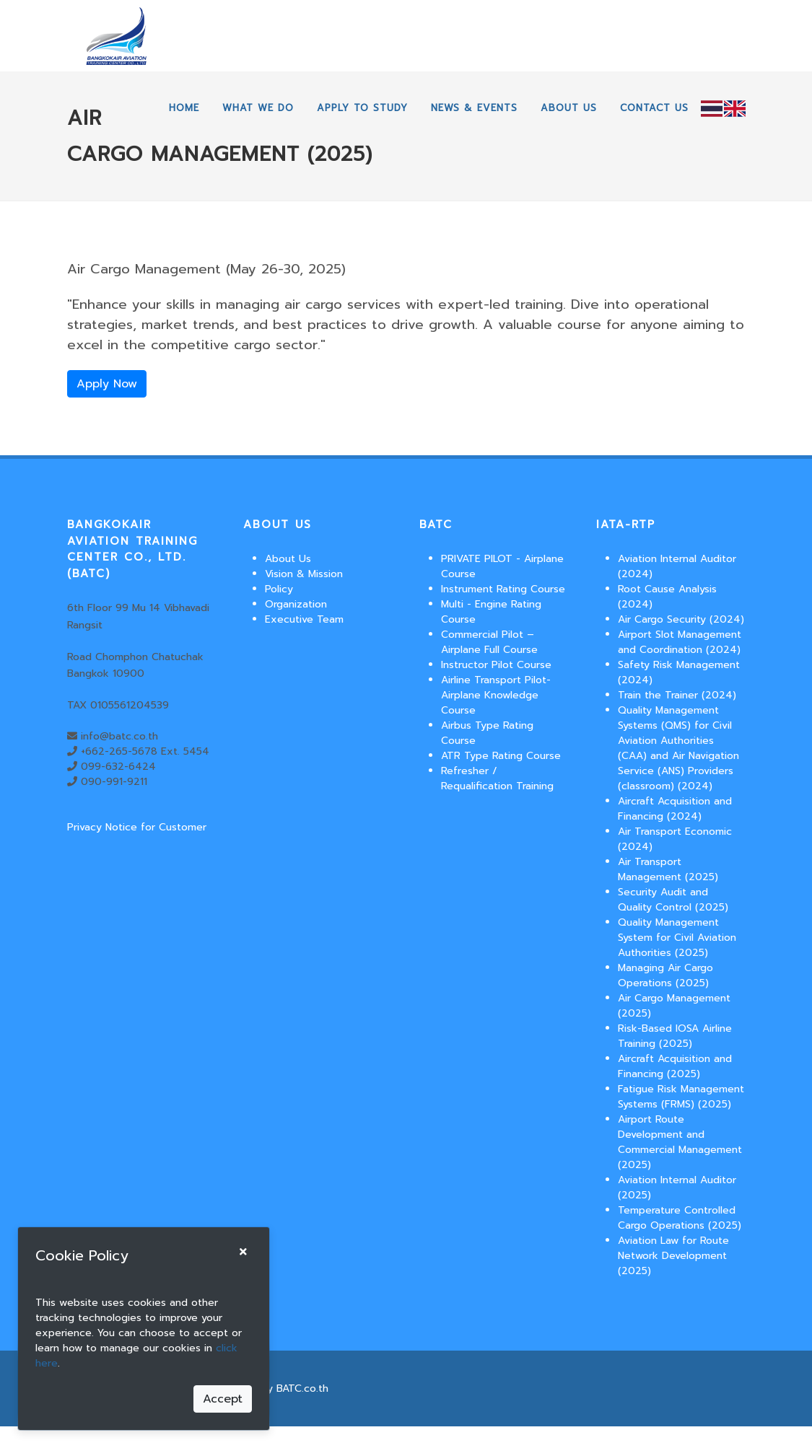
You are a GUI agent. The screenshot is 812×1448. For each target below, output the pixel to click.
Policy (279, 589)
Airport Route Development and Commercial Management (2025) (680, 1142)
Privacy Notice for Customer (136, 827)
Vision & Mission (304, 574)
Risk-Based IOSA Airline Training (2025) (675, 1036)
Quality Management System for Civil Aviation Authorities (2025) (677, 937)
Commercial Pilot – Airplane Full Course (489, 642)
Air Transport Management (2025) (668, 869)
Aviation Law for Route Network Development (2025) (673, 1255)
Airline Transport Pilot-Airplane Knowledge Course (496, 695)
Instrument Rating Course (503, 589)
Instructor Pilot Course (496, 664)
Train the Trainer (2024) (677, 695)
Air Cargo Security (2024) (681, 619)
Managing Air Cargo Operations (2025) (665, 975)
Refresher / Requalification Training (497, 778)
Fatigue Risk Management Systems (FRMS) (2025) (681, 1096)
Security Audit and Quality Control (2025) (673, 900)
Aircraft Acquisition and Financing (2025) (675, 1066)
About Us (288, 558)
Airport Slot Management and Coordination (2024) (679, 642)
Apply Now (107, 383)
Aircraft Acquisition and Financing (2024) (675, 809)
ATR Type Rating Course (501, 755)
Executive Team (304, 619)
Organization (296, 604)
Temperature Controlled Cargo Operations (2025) (679, 1218)
